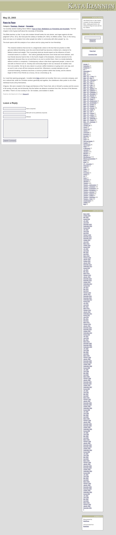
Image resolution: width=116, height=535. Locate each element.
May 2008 (85, 373)
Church (85, 127)
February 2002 (87, 504)
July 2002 (85, 495)
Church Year (86, 129)
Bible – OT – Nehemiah (89, 118)
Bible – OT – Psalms (88, 120)
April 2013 (86, 291)
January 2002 (86, 506)
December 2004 (87, 445)
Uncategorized (87, 200)
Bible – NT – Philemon (89, 90)
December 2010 (87, 327)
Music (84, 162)
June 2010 (86, 338)
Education (85, 136)
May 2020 (85, 217)
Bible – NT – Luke (88, 85)
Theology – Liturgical (88, 192)
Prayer (85, 171)
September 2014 (87, 266)
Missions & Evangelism (89, 158)
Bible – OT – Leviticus (89, 116)
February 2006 (87, 420)
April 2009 (86, 354)
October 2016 (86, 245)
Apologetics (86, 66)
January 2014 (86, 277)
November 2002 (87, 488)
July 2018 (85, 229)
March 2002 (86, 502)
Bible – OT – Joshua (88, 113)
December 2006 (87, 403)
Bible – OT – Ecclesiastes (90, 102)
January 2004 (86, 464)
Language (86, 150)
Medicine (85, 155)
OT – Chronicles (87, 164)
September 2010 (87, 333)
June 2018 (86, 231)
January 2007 (86, 401)
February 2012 (87, 310)
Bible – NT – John (88, 81)
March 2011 (86, 322)
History (85, 146)
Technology (86, 179)
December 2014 (87, 264)
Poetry (85, 167)
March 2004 (86, 460)
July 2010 (85, 336)
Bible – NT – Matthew (88, 88)
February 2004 (87, 462)
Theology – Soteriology (89, 197)
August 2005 (86, 431)
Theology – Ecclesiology (89, 188)
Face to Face (9, 22)
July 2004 (85, 453)
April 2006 (86, 417)
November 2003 (87, 467)
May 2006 (85, 415)
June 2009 (86, 350)
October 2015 (86, 261)
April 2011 (86, 320)
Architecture (86, 67)
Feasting (85, 143)
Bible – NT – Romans (88, 95)
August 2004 (86, 452)
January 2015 (86, 263)
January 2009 (86, 359)
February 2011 (87, 324)
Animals (85, 64)
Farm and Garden (88, 141)
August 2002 (86, 494)
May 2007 (85, 394)
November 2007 (87, 383)
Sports (85, 178)
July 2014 (85, 270)
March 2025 (86, 214)
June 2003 (86, 476)
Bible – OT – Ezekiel (88, 106)
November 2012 (87, 298)
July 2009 (85, 348)
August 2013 (86, 285)
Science (85, 174)
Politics (85, 169)
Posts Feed (93, 51)
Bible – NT (86, 74)
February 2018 (87, 235)
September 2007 (87, 387)
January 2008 (86, 380)
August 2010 (86, 334)
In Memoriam (86, 148)
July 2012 (85, 303)
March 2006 (86, 418)
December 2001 (87, 508)
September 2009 (87, 347)
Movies (85, 160)
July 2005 (85, 432)
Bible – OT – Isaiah (88, 109)
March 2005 (86, 439)
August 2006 (86, 410)
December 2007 (87, 382)
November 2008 (87, 362)
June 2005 (86, 434)
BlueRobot (86, 526)
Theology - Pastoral (17, 26)
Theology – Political (88, 195)
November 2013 (87, 280)
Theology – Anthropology (89, 185)
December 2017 (87, 236)
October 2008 (86, 364)
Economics (86, 134)
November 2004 (87, 446)
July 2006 (85, 411)
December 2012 (87, 296)
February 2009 (87, 357)
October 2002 (86, 490)
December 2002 (87, 487)
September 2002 (87, 492)
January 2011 (86, 326)
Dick (37, 78)
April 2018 (86, 233)
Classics (85, 130)
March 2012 (86, 308)
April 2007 (86, 396)
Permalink (29, 26)
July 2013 (85, 287)
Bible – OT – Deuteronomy (90, 101)
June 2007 (86, 392)
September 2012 (87, 299)
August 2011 (86, 315)
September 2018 (87, 226)
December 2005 (87, 424)
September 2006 (87, 408)
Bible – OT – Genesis (88, 108)
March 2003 (86, 481)
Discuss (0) (26, 94)
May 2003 (85, 478)
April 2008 (86, 375)
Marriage (85, 153)
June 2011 (86, 317)
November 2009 (87, 345)
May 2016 (85, 252)
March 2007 (86, 397)
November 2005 (87, 425)
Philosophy (86, 165)
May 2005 (85, 436)
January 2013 (86, 294)
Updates (85, 202)
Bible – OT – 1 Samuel (89, 97)
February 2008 (87, 378)
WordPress (86, 521)
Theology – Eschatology (89, 190)
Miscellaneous (87, 157)
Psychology (86, 172)
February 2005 (87, 441)
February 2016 (87, 257)
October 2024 (86, 215)
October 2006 (86, 406)
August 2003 (86, 473)
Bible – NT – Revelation (89, 94)
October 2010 (86, 331)
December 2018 (87, 224)
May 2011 (85, 319)
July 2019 (85, 221)
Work (84, 204)
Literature (85, 151)
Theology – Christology (89, 186)
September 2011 (87, 313)
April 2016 (86, 254)
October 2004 (86, 448)
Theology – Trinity (88, 199)
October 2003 (86, 469)
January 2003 (86, 485)
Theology (85, 183)
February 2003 (87, 483)
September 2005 (87, 429)
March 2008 (86, 376)
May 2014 (85, 271)
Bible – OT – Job (87, 111)
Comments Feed (92, 54)
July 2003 (85, 474)
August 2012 (86, 301)
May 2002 (85, 499)
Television (85, 181)
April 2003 (86, 480)
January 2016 (86, 259)
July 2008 (85, 369)
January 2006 (86, 422)
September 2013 (87, 284)
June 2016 (86, 250)
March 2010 (86, 341)
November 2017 (87, 238)
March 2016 (86, 256)
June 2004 (86, 455)
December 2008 (87, 361)
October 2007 (86, 385)
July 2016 (85, 249)
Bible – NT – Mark (88, 87)
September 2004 (87, 450)
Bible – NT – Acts (87, 78)
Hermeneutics (87, 144)
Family (85, 139)
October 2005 (86, 427)
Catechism (86, 123)
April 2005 (86, 438)
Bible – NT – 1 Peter (88, 76)
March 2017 (86, 243)
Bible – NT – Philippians (89, 92)
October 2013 (86, 282)
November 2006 (87, 404)
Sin (84, 176)
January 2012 (86, 312)
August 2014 (86, 268)
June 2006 (86, 413)
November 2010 (87, 329)
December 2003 (87, 466)
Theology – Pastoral (88, 193)
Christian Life (86, 125)
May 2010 (85, 340)
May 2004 (85, 457)
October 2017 (86, 240)
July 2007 (85, 390)
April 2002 (86, 501)
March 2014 (86, 273)
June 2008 (86, 371)
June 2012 (86, 305)
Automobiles (86, 71)
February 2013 (87, 292)
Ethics (85, 137)
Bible (84, 73)
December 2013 (87, 278)
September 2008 (87, 366)
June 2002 (86, 497)
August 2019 (86, 219)
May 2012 (85, 306)
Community (86, 132)
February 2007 (87, 399)
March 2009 (86, 355)
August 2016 (86, 247)
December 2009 (87, 343)
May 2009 (85, 352)
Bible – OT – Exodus (88, 104)
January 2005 (86, 443)
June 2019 (86, 222)
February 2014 (87, 275)
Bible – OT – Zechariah (89, 122)
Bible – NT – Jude (88, 83)
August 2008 (86, 368)
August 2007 (86, 389)
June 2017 (86, 242)
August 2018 (86, 228)
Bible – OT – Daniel (88, 99)
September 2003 (87, 471)
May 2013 (85, 289)
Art (84, 69)
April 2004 (86, 459)
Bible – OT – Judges (88, 115)
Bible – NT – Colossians (89, 80)
